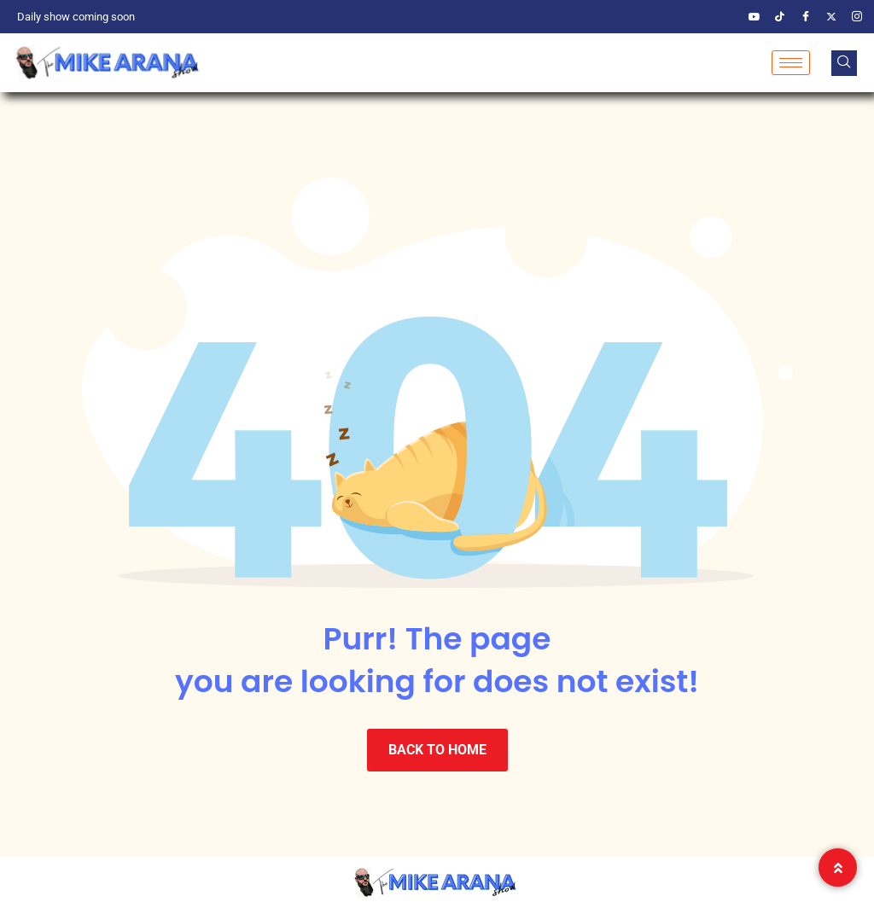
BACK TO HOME (437, 750)
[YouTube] (754, 17)
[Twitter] (831, 17)
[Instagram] (857, 17)
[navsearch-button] (844, 63)
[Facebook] (806, 17)
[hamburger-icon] (791, 62)
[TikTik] (780, 17)
